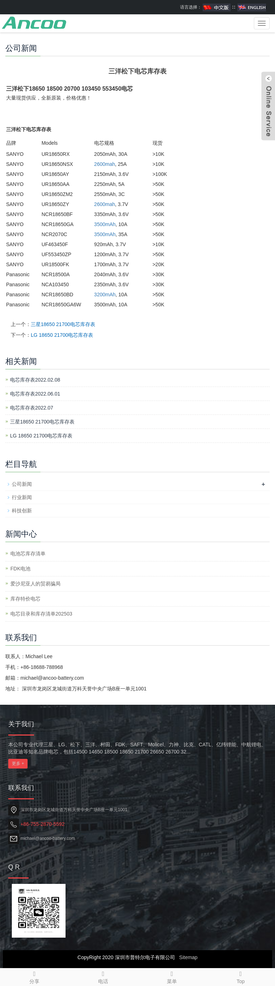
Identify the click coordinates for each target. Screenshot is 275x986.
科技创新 (22, 510)
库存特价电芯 (25, 599)
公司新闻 (22, 484)
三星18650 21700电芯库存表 (63, 324)
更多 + (18, 763)
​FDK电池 (20, 568)
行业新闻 (22, 497)
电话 (103, 976)
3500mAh (105, 224)
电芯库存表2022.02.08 (35, 380)
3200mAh (105, 294)
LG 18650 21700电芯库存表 (62, 335)
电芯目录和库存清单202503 (41, 614)
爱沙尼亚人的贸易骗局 (35, 584)
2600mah (104, 164)
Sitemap (188, 957)
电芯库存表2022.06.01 (35, 394)
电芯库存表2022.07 (31, 408)
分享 (34, 976)
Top (240, 976)
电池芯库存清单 (27, 553)
